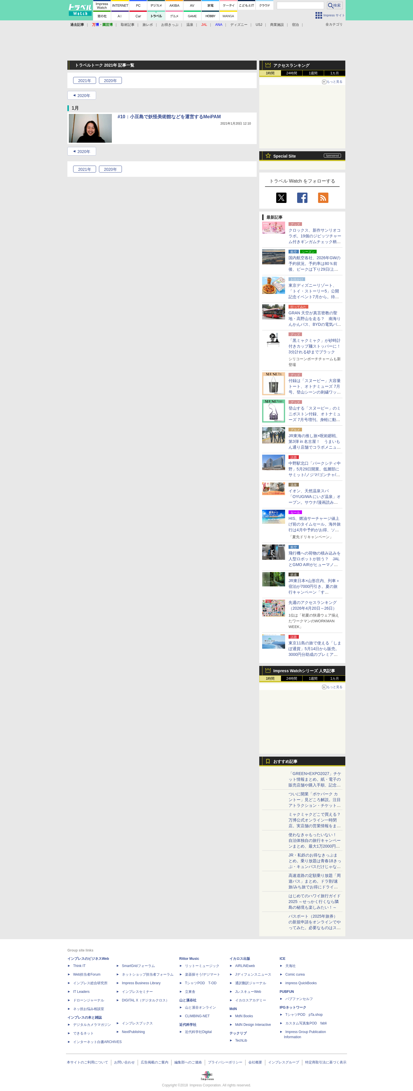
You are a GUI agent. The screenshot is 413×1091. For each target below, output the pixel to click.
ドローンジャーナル (88, 1000)
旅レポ (148, 25)
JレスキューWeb (248, 992)
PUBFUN (287, 992)
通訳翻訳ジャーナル (250, 983)
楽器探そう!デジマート (202, 974)
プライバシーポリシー (225, 1062)
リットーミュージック (202, 966)
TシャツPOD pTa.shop (304, 1015)
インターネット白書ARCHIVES (97, 1042)
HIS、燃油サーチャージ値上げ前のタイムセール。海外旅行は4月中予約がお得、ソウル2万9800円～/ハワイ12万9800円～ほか (315, 530)
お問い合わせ (124, 1062)
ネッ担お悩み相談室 (88, 1009)
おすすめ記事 (285, 761)
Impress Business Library (141, 983)
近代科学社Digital (198, 1032)
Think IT (79, 966)
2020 (110, 80)
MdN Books (244, 1016)
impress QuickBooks (301, 983)
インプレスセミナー (137, 992)
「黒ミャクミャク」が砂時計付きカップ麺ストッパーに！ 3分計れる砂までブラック (317, 346)
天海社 (290, 966)
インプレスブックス (137, 1023)
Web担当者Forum (86, 974)
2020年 (83, 95)
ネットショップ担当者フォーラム (148, 974)
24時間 (291, 73)
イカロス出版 (239, 959)
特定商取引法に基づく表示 (325, 1062)
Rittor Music (189, 959)
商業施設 (277, 25)
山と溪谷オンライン (200, 1007)
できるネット (83, 1033)
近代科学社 (187, 1025)
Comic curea (295, 974)
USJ (259, 25)
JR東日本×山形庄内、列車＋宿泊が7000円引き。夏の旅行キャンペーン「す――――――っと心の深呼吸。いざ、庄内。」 (314, 592)
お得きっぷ (169, 25)
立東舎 (190, 992)
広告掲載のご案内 (154, 1062)
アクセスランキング (291, 65)
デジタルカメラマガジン (92, 1025)
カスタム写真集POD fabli (306, 1023)
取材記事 (128, 25)
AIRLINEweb (245, 966)
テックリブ (238, 1033)
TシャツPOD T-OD (201, 983)
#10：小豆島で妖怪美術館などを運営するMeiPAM (169, 116)
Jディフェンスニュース (253, 974)
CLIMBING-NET (197, 1016)
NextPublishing (133, 1032)
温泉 (189, 25)
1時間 (270, 73)
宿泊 (295, 25)
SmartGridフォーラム (138, 966)
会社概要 (255, 1062)
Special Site (284, 156)
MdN (233, 1009)
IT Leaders (81, 992)
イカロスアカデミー (250, 1000)
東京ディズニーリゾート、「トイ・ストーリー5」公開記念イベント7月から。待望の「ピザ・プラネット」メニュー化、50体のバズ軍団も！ (315, 297)
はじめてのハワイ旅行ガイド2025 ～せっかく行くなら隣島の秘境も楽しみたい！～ (315, 902)
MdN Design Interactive (253, 1025)
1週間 (313, 73)
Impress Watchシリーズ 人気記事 (304, 670)
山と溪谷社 (187, 1000)
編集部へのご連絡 (188, 1062)
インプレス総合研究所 (90, 983)
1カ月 (334, 73)
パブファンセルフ (299, 999)
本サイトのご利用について (87, 1062)
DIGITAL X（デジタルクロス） (145, 1000)
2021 (84, 80)
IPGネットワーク (293, 1007)
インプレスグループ (283, 1062)
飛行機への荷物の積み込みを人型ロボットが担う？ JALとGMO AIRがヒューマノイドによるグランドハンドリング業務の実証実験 (315, 564)
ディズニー (239, 25)
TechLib (241, 1040)
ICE (282, 959)
